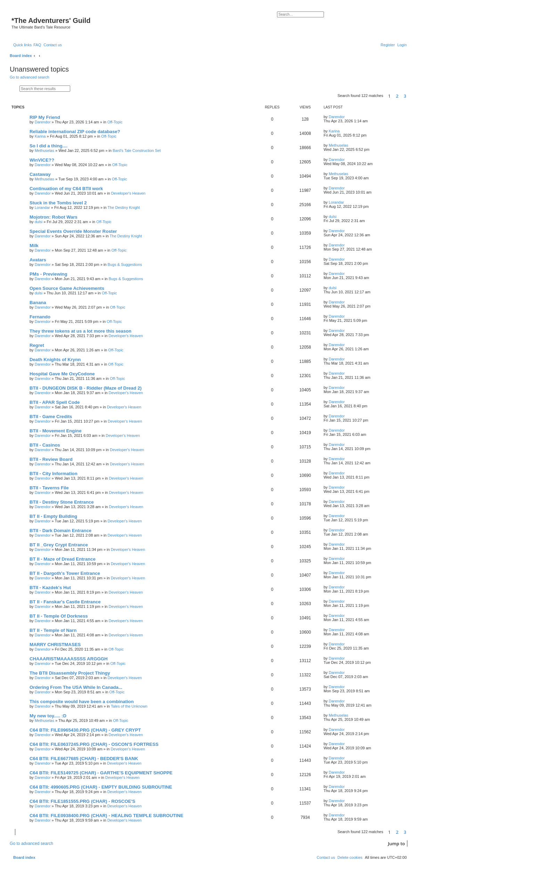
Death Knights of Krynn (55, 359)
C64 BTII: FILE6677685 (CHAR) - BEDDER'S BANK (84, 758)
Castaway (40, 174)
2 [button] (397, 96)
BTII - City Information (54, 473)
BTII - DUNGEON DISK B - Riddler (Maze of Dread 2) (85, 388)
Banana (38, 302)
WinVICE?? (42, 160)
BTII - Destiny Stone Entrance (62, 502)
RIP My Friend (45, 117)
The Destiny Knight (123, 207)
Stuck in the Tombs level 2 (58, 202)
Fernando (40, 316)
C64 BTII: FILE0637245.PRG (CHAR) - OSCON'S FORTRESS (94, 744)
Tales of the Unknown (129, 706)
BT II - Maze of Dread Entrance (63, 559)
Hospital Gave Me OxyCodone (62, 373)
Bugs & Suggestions (124, 264)
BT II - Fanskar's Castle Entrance (65, 601)
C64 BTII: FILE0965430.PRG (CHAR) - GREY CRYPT (85, 730)
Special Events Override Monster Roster (73, 231)
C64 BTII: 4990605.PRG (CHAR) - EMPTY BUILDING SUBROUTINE (101, 787)
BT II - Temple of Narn (53, 630)
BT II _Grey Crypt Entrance (59, 544)
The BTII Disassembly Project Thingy (70, 673)
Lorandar (42, 207)
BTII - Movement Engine (55, 430)
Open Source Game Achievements (67, 288)
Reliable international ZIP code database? (75, 131)
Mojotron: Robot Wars (54, 217)
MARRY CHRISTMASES (55, 644)
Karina (40, 136)
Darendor (43, 122)
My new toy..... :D (48, 715)
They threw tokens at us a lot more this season (80, 331)
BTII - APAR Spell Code (55, 402)
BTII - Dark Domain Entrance (60, 530)
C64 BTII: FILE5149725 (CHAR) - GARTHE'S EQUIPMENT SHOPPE (101, 772)
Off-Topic (115, 122)
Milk (34, 245)
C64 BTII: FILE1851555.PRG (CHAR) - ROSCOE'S (82, 801)
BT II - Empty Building (53, 516)
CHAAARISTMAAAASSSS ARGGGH (68, 658)
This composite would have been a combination (82, 701)
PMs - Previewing (48, 274)
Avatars (38, 259)
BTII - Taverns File (49, 487)
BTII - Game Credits (51, 416)
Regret (37, 345)
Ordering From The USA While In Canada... (76, 687)
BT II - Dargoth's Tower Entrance (65, 573)
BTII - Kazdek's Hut (50, 587)
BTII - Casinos (45, 445)
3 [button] (405, 96)
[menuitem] (37, 45)
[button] (409, 96)
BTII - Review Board (51, 459)
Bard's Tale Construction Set (137, 150)
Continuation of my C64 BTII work (66, 188)
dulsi (39, 222)
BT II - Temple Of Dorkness (59, 616)
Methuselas (44, 150)
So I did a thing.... (48, 145)
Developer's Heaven (128, 193)
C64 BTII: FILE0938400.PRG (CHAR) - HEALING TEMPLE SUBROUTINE (107, 815)
